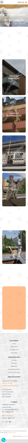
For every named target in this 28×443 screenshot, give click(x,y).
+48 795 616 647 (7, 383)
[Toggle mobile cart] (26, 2)
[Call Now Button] (3, 440)
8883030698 (9, 416)
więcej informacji (11, 432)
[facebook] (3, 422)
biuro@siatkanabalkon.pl (10, 385)
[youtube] (10, 422)
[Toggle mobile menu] (24, 2)
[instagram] (6, 422)
